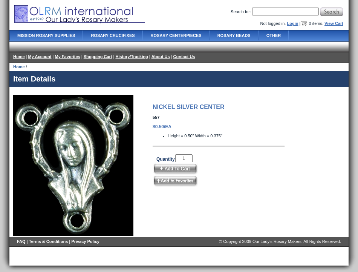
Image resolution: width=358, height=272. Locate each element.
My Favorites (67, 56)
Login (292, 23)
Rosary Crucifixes (113, 35)
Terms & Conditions (48, 241)
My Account (40, 56)
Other (273, 35)
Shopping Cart (98, 56)
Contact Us (184, 56)
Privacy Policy (85, 241)
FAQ (21, 241)
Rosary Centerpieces (176, 35)
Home (19, 56)
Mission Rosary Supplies (46, 35)
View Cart (333, 23)
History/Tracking (131, 56)
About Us (160, 56)
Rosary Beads (234, 35)
